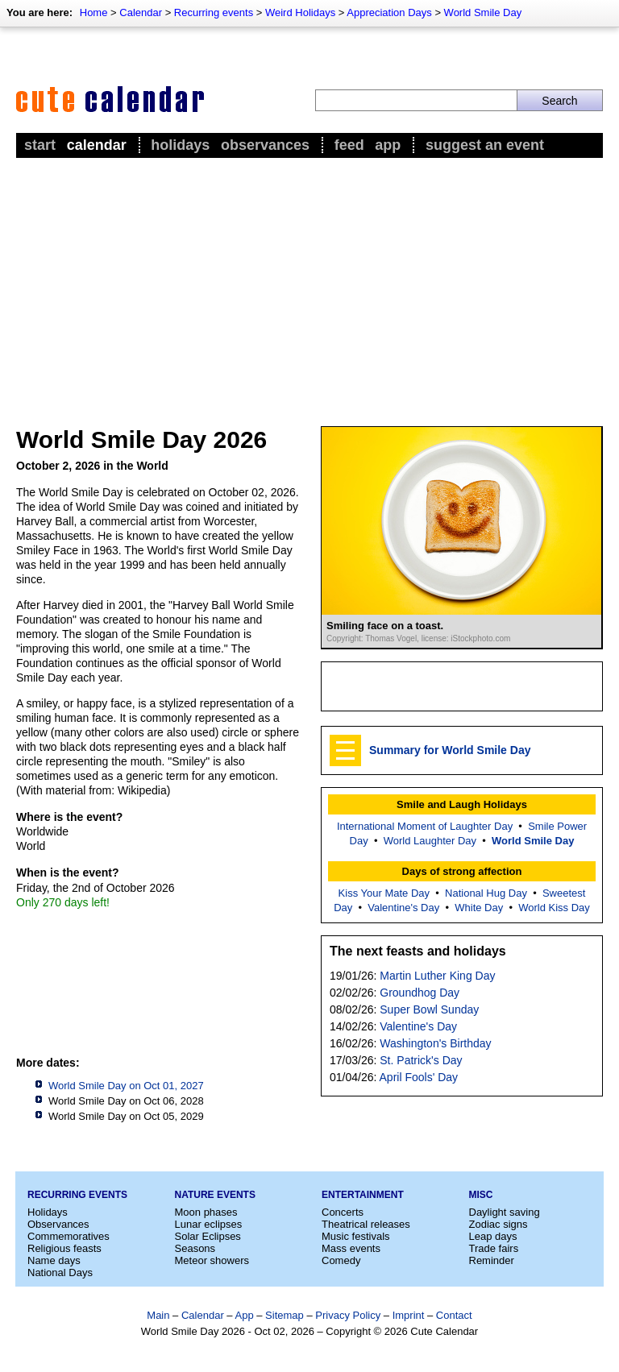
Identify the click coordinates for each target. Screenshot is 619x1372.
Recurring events (213, 12)
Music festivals (356, 1236)
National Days (60, 1272)
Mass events (351, 1248)
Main (158, 1315)
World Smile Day (483, 12)
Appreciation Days (389, 12)
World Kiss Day (554, 908)
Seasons (195, 1248)
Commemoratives (68, 1236)
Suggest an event (485, 145)
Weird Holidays (300, 12)
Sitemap (284, 1315)
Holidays (180, 145)
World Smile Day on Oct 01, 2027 (126, 1086)
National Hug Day (486, 893)
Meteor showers (212, 1260)
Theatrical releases (366, 1224)
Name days (54, 1260)
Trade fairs (494, 1248)
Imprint (409, 1315)
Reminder (491, 1260)
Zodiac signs (498, 1224)
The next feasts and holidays (418, 951)
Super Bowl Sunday (429, 1009)
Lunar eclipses (209, 1224)
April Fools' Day (419, 1077)
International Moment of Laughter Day (425, 826)
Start (40, 145)
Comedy (341, 1260)
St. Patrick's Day (421, 1060)
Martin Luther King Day (437, 975)
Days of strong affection (462, 871)
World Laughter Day (430, 841)
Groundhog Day (419, 992)
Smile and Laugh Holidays (462, 804)
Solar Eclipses (208, 1236)
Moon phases (206, 1212)
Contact (454, 1315)
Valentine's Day (403, 908)
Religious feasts (64, 1248)
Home (94, 12)
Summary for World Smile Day (449, 750)
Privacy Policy (347, 1315)
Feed (349, 145)
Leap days (493, 1236)
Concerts (343, 1212)
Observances (265, 145)
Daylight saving (504, 1212)
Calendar (140, 12)
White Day (479, 908)
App (388, 145)
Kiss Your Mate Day (384, 893)
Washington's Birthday (435, 1043)
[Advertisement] (309, 283)
